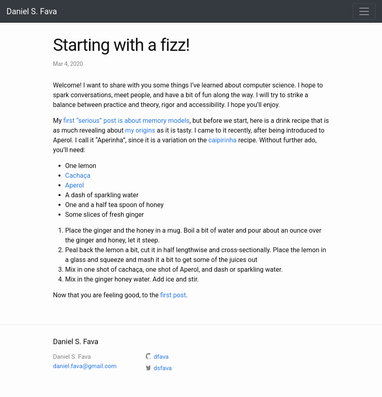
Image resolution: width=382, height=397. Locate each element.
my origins (140, 130)
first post (173, 295)
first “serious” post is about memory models (126, 120)
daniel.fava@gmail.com (85, 366)
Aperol (74, 185)
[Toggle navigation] (364, 11)
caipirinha (222, 140)
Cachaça (78, 175)
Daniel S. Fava (31, 11)
